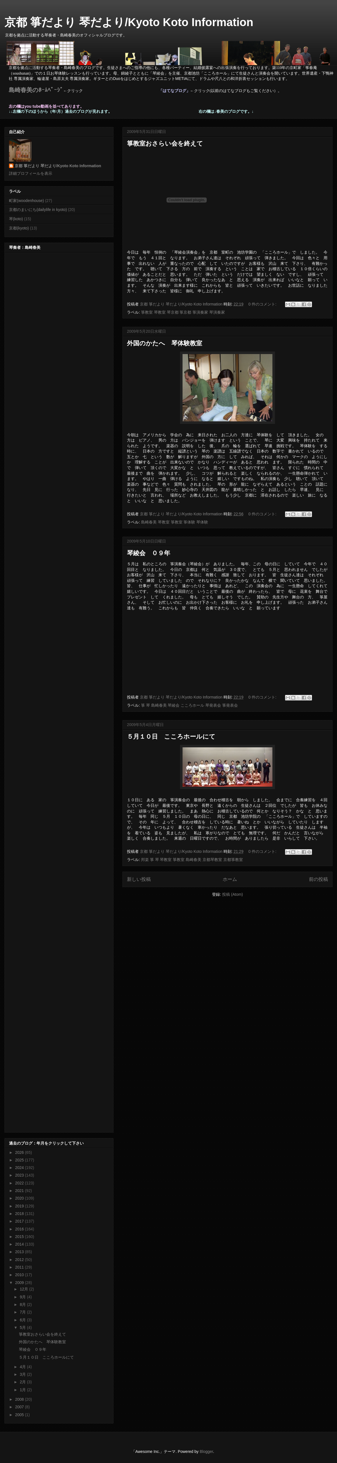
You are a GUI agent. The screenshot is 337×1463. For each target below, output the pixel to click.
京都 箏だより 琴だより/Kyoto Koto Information (128, 22)
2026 (20, 1152)
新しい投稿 (139, 879)
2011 (20, 1267)
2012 (20, 1259)
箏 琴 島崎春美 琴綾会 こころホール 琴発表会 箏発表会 (189, 705)
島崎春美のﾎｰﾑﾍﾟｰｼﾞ (36, 90)
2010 (20, 1275)
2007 (20, 1407)
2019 (20, 1206)
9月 (23, 1297)
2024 (20, 1167)
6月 (23, 1320)
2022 (20, 1183)
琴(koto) (16, 219)
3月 (23, 1374)
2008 (20, 1399)
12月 (24, 1289)
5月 (23, 1327)
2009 (20, 1282)
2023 (20, 1175)
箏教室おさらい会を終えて (165, 143)
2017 (20, 1221)
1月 (23, 1390)
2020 (20, 1198)
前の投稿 (318, 879)
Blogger (206, 1451)
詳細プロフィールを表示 (30, 173)
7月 (23, 1312)
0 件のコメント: (263, 304)
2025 (20, 1160)
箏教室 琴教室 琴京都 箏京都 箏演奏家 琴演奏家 (183, 312)
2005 (20, 1415)
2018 (20, 1213)
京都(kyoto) (19, 228)
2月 (23, 1382)
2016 (20, 1229)
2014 (20, 1244)
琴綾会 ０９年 (148, 553)
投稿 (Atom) (232, 894)
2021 (20, 1190)
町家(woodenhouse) (26, 200)
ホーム (230, 879)
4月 (23, 1367)
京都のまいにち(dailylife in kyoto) (38, 209)
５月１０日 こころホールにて (171, 736)
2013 (20, 1252)
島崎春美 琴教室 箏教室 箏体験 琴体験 (174, 522)
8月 (23, 1304)
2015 (20, 1236)
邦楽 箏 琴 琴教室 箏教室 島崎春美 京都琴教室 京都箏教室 (192, 859)
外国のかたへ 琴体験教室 (164, 343)
